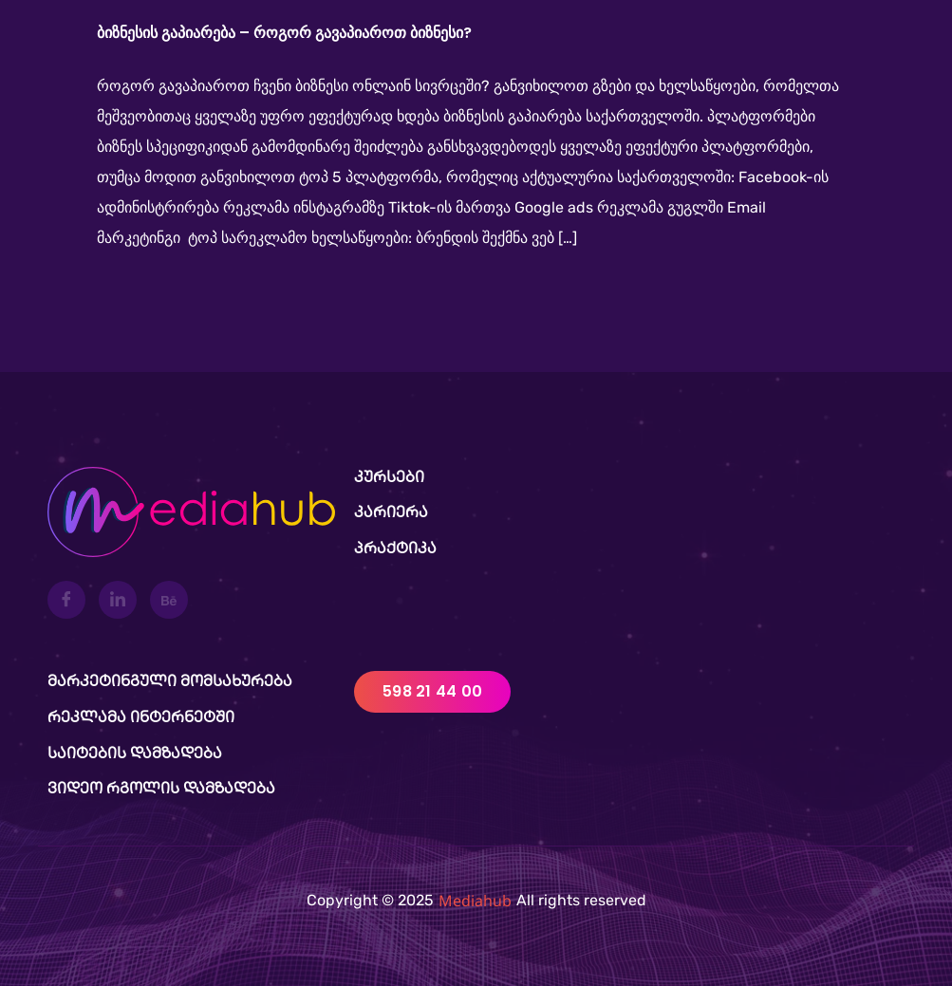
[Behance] (169, 600)
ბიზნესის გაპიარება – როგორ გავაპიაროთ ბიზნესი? (284, 33)
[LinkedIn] (118, 600)
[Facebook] (66, 600)
